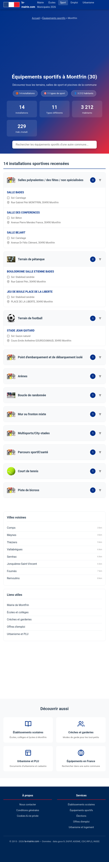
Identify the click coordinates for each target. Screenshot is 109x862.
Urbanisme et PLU (17, 634)
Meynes (54, 535)
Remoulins (54, 578)
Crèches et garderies (19, 619)
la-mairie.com (31, 841)
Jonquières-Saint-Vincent (54, 564)
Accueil (36, 18)
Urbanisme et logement (81, 827)
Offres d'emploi (16, 626)
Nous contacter (27, 804)
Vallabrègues (54, 549)
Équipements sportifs (53, 18)
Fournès (54, 571)
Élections (81, 816)
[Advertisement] (54, 47)
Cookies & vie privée (27, 816)
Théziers (54, 542)
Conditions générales (27, 810)
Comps (54, 528)
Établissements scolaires (81, 804)
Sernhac (54, 556)
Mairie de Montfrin (18, 605)
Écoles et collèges (18, 612)
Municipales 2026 (46, 7)
